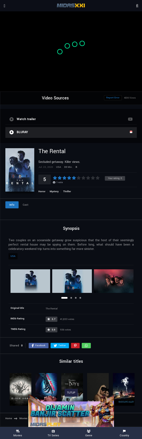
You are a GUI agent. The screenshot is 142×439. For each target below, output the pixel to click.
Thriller (67, 191)
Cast (25, 205)
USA (13, 256)
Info (11, 205)
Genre (88, 433)
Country (124, 433)
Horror (41, 191)
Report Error (113, 97)
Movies (18, 433)
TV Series (53, 433)
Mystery (54, 191)
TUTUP (71, 393)
